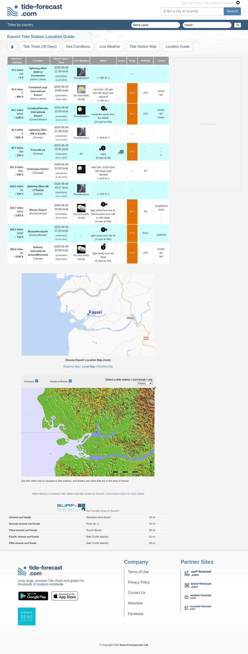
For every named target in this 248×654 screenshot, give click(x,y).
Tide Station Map (143, 46)
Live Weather (109, 46)
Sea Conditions (78, 46)
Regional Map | (72, 366)
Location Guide (178, 46)
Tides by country (20, 25)
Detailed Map (105, 366)
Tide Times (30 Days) (40, 46)
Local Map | (89, 366)
